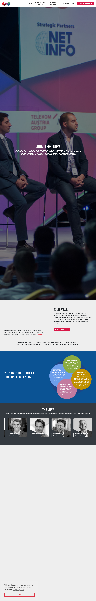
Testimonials (64, 3)
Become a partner (53, 3)
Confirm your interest (61, 329)
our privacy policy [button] (18, 590)
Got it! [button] (19, 594)
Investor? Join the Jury (40, 3)
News (73, 3)
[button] (29, 3)
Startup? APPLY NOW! (85, 3)
